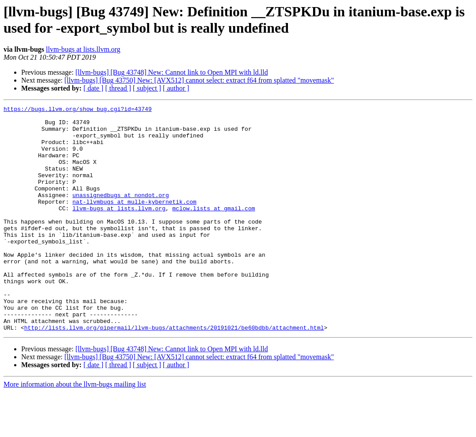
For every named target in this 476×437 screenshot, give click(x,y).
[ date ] (93, 88)
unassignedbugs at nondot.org (120, 213)
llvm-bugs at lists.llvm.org (83, 49)
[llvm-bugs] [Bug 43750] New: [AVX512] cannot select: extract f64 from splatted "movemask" (199, 80)
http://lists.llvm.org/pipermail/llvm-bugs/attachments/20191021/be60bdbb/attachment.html (174, 372)
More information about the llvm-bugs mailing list (75, 429)
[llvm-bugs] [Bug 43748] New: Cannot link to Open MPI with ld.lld (172, 72)
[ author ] (176, 88)
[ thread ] (118, 88)
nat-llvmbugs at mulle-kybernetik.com (134, 221)
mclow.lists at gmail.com (213, 229)
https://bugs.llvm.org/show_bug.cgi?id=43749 (77, 110)
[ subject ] (147, 88)
